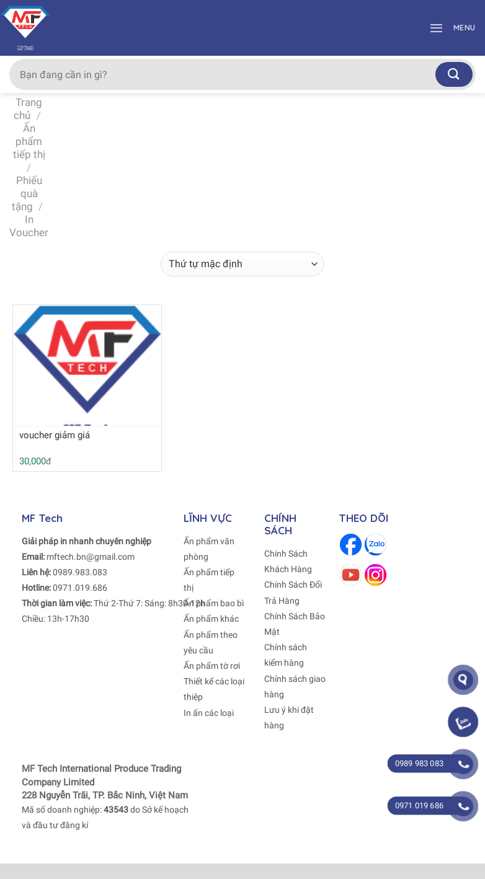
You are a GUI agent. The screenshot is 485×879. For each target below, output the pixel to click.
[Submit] (454, 74)
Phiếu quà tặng (27, 193)
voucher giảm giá (54, 435)
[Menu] (449, 28)
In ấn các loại (209, 713)
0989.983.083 (80, 572)
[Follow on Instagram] (375, 575)
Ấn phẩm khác (211, 619)
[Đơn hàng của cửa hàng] (242, 264)
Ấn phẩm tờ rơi (212, 666)
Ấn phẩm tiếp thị (29, 141)
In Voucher (28, 226)
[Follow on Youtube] (351, 575)
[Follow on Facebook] (351, 544)
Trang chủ (28, 108)
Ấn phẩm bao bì (214, 603)
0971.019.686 (80, 588)
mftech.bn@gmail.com (91, 557)
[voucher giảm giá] (87, 371)
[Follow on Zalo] (375, 544)
